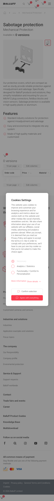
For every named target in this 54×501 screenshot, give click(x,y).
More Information (18, 281)
